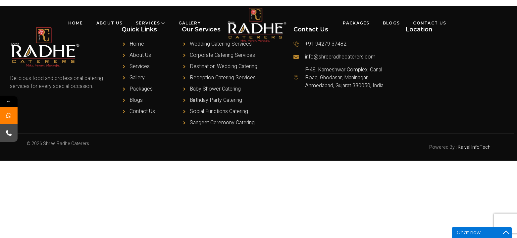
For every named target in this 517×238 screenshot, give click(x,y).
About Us (109, 22)
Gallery (190, 22)
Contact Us (429, 22)
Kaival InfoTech (474, 147)
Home (75, 22)
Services (150, 22)
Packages (356, 22)
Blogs (391, 22)
